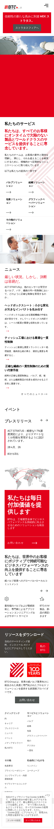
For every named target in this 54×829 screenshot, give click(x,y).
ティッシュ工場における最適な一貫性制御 (27, 348)
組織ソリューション (37, 187)
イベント (9, 738)
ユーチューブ (33, 770)
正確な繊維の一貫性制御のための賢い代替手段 (27, 376)
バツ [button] (47, 795)
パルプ (30, 721)
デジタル (31, 745)
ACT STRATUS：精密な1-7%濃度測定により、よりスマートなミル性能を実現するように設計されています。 (25, 435)
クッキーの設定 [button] (14, 820)
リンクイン (32, 765)
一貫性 (30, 750)
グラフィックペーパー (37, 735)
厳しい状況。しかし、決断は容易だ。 (26, 279)
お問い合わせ (22, 542)
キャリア (9, 723)
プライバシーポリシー (15, 770)
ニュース (9, 733)
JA (18, 7)
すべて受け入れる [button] (32, 820)
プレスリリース (12, 728)
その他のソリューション (14, 224)
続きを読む (13, 453)
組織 (29, 726)
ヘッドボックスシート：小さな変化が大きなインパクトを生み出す (27, 317)
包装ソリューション (14, 206)
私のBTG (9, 747)
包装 (29, 730)
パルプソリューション (14, 187)
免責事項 (9, 765)
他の (29, 740)
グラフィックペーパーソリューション (37, 206)
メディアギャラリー (14, 742)
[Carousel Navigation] (44, 420)
